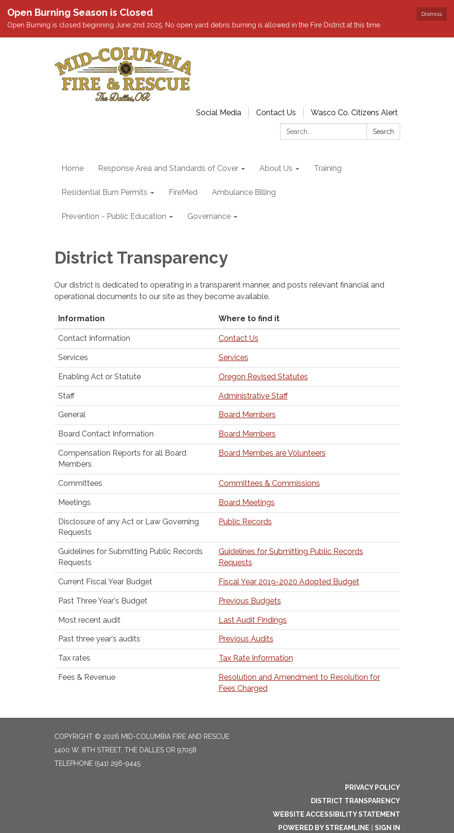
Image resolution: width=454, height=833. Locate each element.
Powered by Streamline (323, 828)
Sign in (387, 828)
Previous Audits (246, 638)
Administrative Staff (253, 395)
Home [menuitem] (72, 168)
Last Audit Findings (253, 620)
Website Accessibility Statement (336, 814)
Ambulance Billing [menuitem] (244, 192)
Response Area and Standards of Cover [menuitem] (168, 168)
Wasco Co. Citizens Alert (354, 112)
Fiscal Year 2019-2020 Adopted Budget (289, 581)
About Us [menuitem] (276, 168)
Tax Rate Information (256, 658)
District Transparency (355, 801)
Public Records (245, 521)
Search (383, 131)
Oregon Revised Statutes (263, 376)
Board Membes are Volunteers (272, 453)
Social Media (218, 112)
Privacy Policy (372, 787)
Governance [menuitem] (209, 216)
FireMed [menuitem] (183, 192)
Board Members (247, 414)
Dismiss (431, 14)
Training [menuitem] (328, 168)
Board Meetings (247, 502)
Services (233, 357)
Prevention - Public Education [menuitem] (113, 216)
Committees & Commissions (269, 483)
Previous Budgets (250, 600)
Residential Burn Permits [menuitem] (104, 192)
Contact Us (276, 112)
